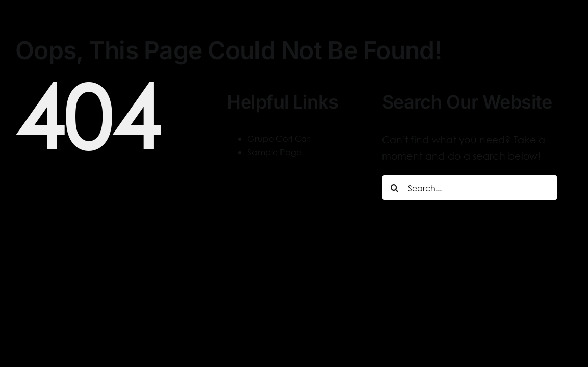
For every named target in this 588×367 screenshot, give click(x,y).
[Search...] (469, 187)
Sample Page (274, 152)
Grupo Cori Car (278, 138)
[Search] (394, 187)
